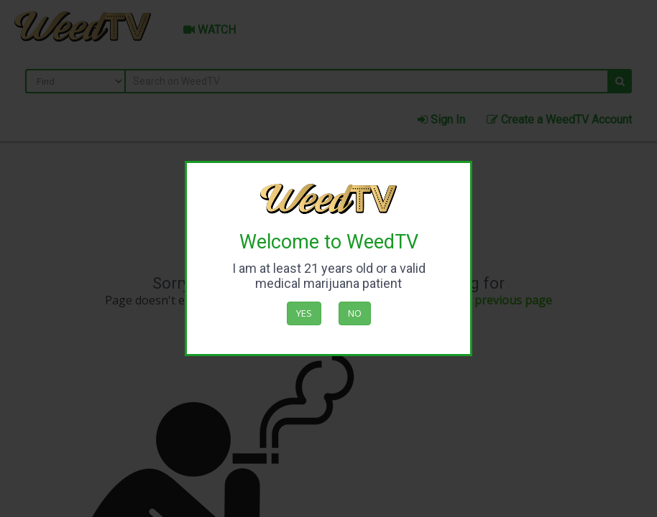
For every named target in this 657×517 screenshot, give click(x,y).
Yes (304, 313)
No (355, 313)
